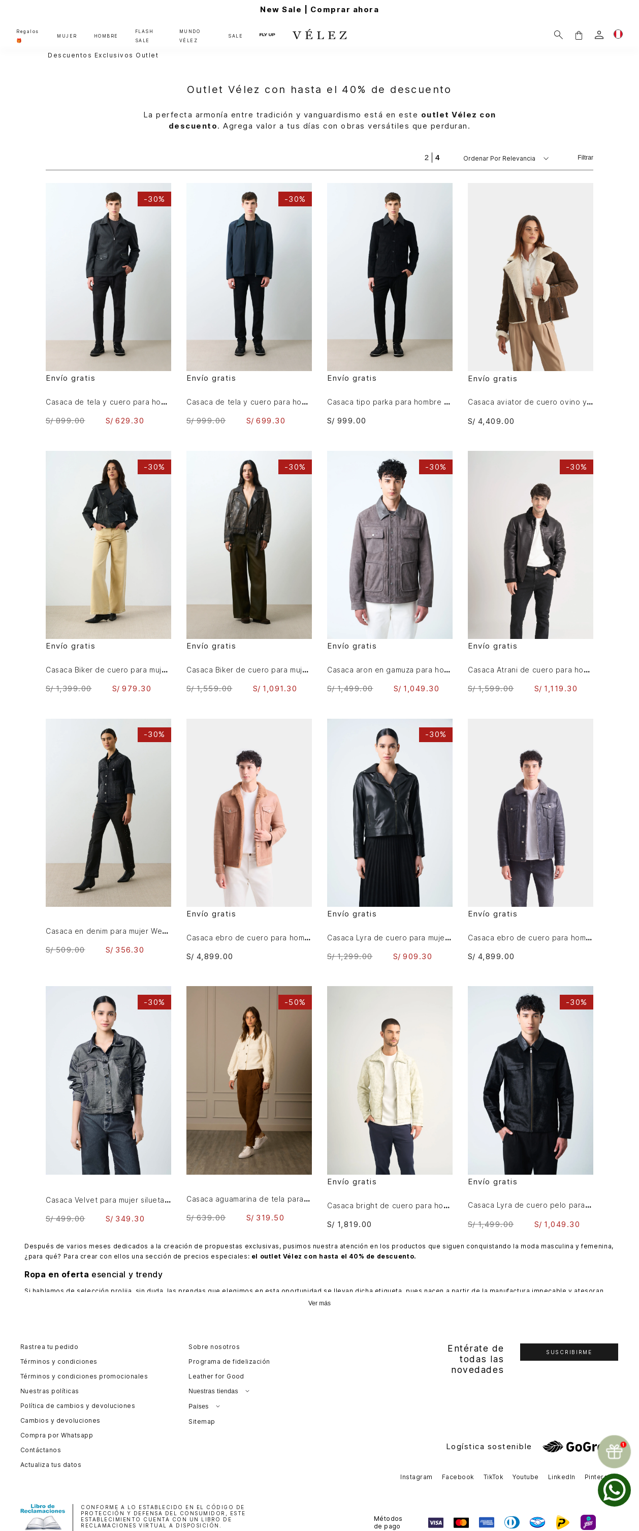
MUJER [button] (67, 36)
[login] (599, 34)
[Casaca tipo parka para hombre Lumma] (390, 304)
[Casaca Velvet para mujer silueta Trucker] (108, 1104)
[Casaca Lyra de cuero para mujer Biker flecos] (390, 840)
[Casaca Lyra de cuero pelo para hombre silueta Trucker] (530, 1107)
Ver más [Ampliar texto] (319, 1303)
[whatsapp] (614, 1490)
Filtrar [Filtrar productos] (585, 157)
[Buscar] (558, 34)
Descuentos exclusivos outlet (103, 55)
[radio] (427, 157)
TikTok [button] (494, 1477)
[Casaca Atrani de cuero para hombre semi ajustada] (530, 572)
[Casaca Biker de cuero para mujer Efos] (249, 572)
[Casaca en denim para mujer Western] (108, 837)
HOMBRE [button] (106, 36)
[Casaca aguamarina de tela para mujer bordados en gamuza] (249, 1104)
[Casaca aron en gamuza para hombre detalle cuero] (390, 572)
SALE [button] (235, 36)
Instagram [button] (416, 1477)
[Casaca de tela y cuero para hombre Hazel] (249, 304)
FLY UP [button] (267, 34)
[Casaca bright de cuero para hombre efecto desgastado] (390, 1107)
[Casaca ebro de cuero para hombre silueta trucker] (249, 840)
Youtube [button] (525, 1477)
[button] (578, 34)
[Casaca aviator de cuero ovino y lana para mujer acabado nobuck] (530, 304)
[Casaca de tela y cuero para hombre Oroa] (108, 304)
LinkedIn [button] (562, 1477)
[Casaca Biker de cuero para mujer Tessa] (108, 572)
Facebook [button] (458, 1477)
